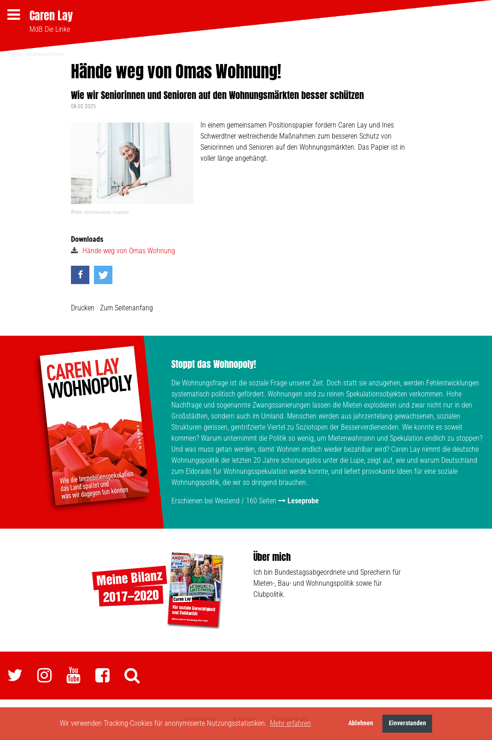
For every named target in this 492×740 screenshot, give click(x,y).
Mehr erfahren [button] (290, 723)
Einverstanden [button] (407, 723)
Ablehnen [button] (360, 723)
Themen (15, 54)
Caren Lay (51, 15)
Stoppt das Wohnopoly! (213, 364)
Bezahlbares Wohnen (45, 54)
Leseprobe (303, 500)
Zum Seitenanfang (126, 307)
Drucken (82, 307)
